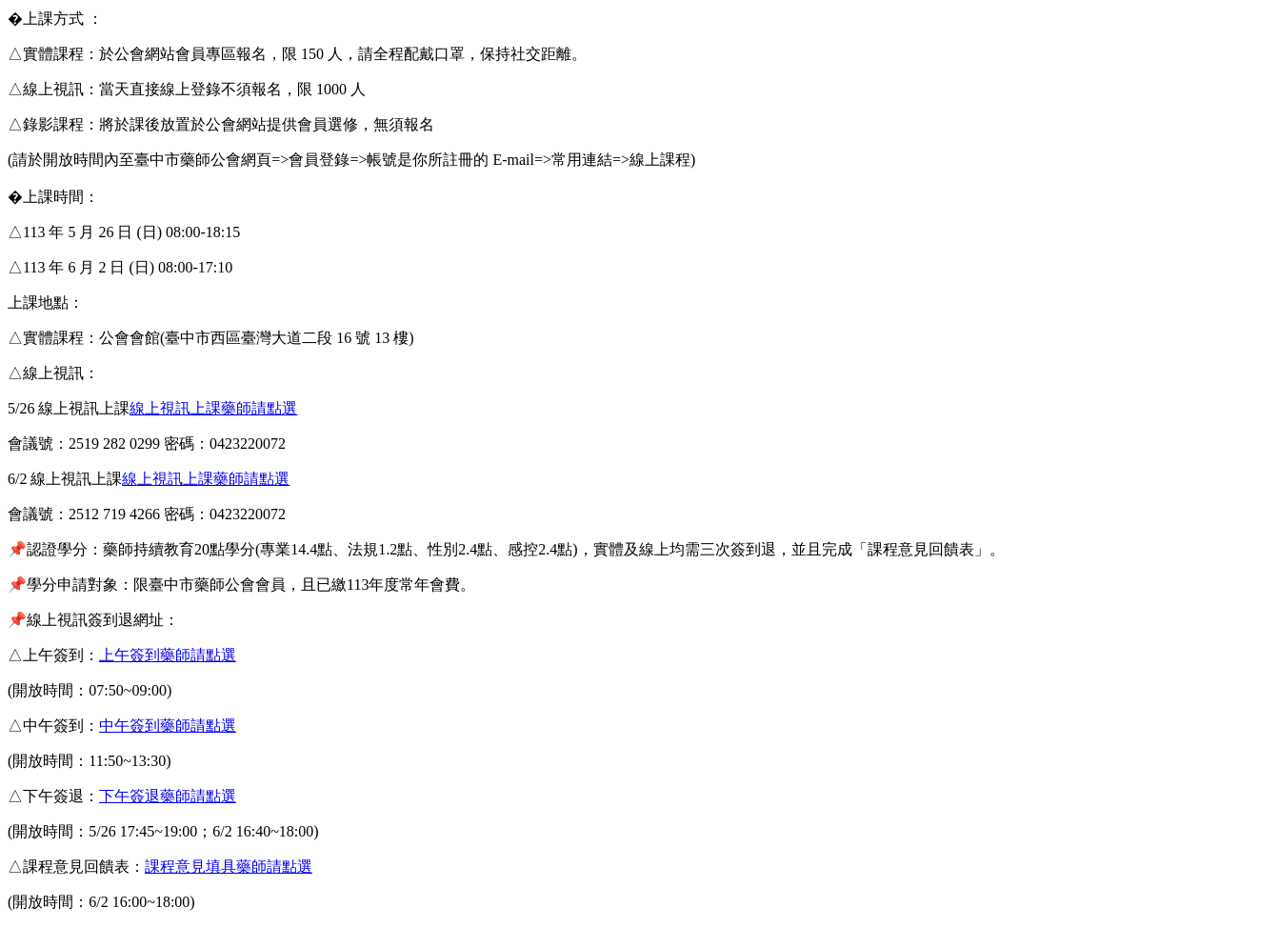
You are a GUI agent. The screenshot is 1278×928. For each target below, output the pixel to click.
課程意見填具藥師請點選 (228, 866)
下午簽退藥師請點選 (167, 796)
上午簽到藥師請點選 (167, 655)
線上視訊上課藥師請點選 (213, 408)
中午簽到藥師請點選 (167, 725)
